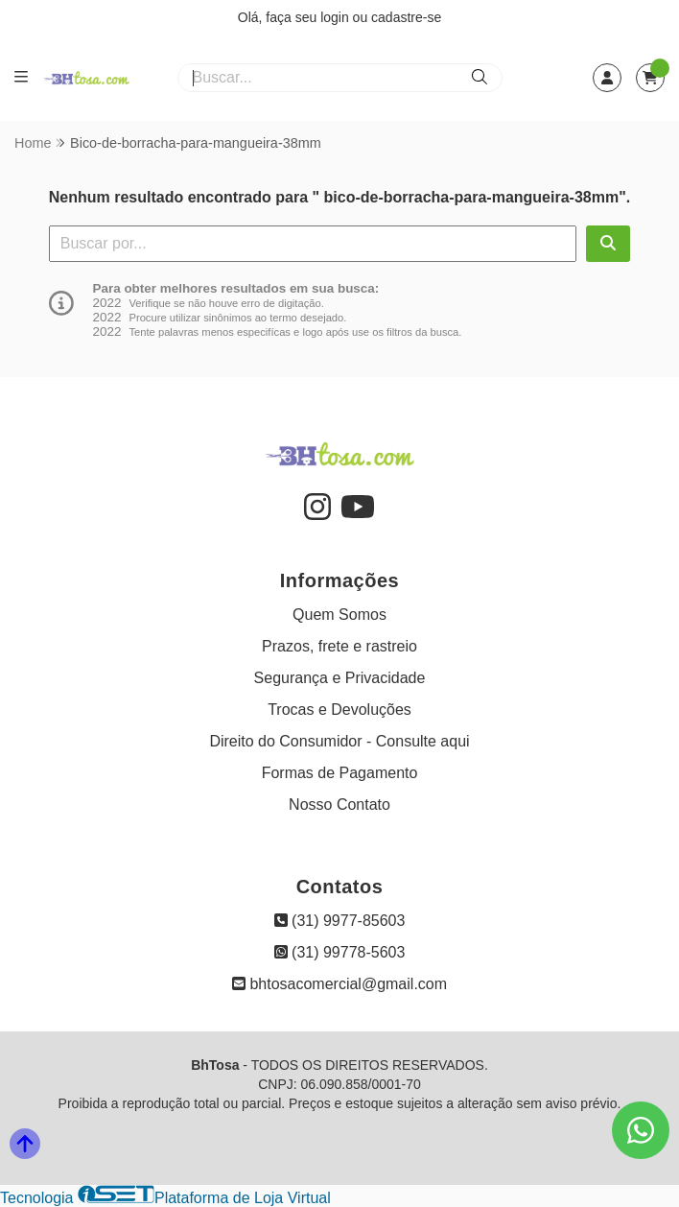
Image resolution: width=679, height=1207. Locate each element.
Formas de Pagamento (340, 773)
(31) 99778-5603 (340, 952)
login (336, 17)
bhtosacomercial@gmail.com (339, 984)
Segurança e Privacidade (340, 678)
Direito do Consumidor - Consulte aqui (339, 741)
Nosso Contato (339, 804)
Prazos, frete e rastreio (339, 646)
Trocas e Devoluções (339, 709)
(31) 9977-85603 (340, 920)
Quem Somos (339, 614)
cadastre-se (406, 17)
